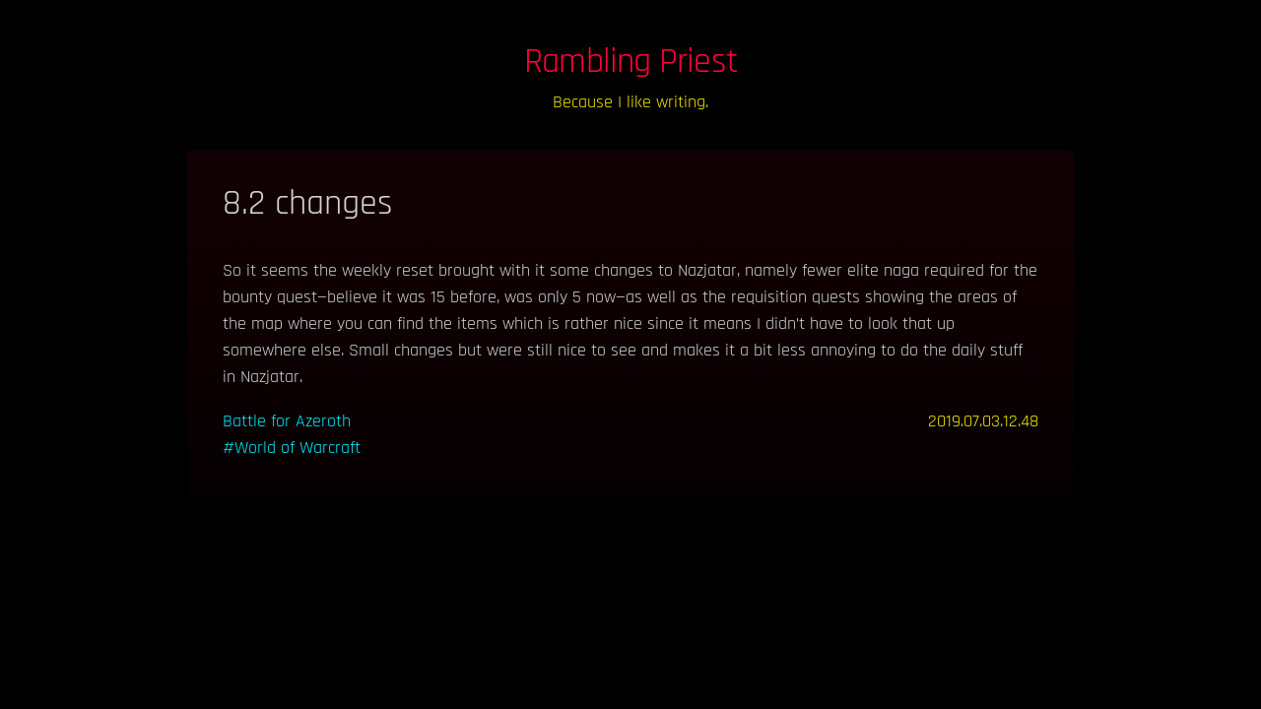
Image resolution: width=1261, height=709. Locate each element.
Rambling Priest (630, 61)
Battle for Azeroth (287, 421)
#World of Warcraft (292, 447)
